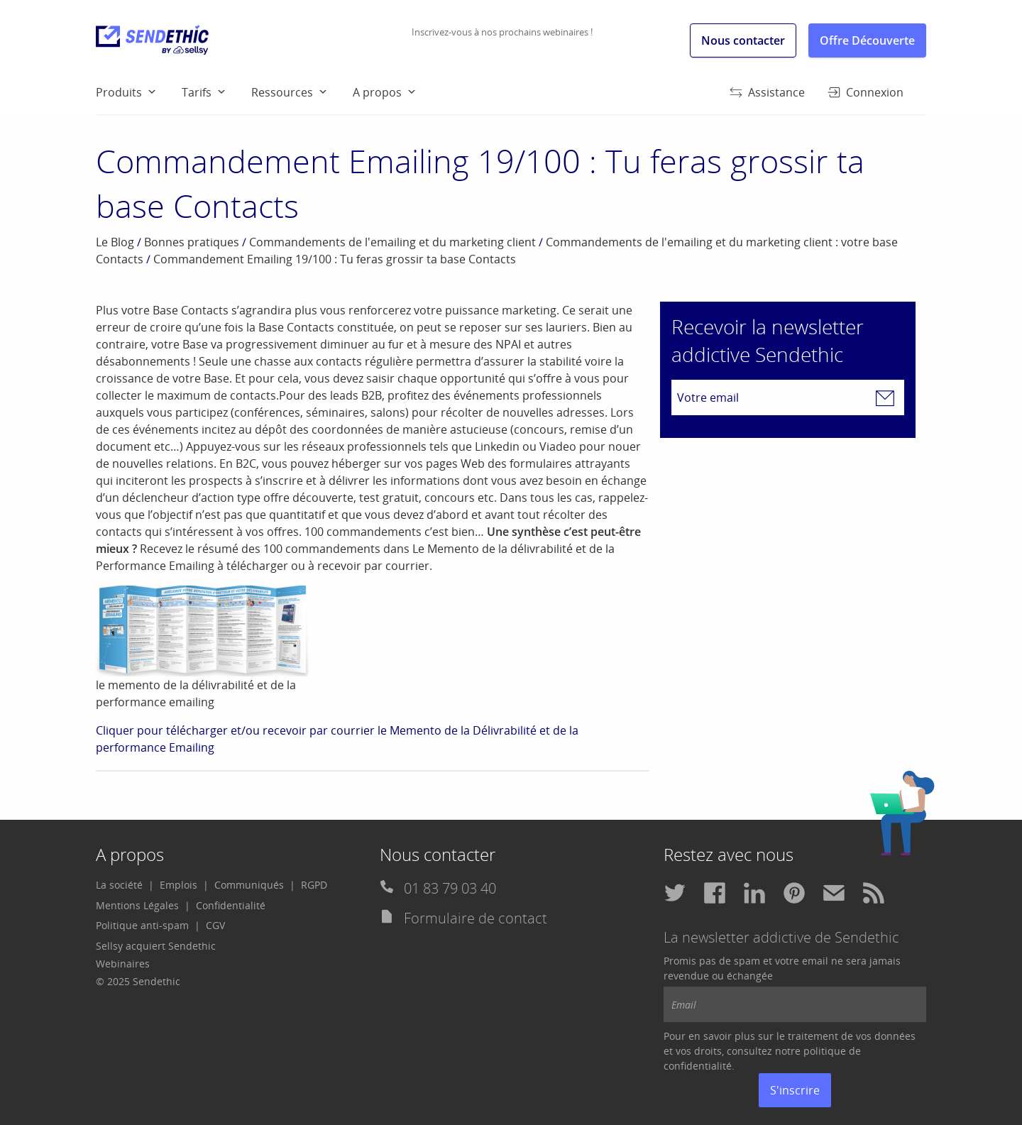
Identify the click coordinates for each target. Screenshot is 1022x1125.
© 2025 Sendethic (138, 981)
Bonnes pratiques (191, 242)
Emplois (178, 884)
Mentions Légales (137, 905)
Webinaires (123, 963)
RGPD (314, 884)
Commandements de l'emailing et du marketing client (392, 242)
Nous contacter (743, 40)
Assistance (767, 92)
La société (119, 884)
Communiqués (249, 884)
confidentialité (698, 1065)
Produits (119, 92)
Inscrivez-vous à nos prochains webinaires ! (502, 32)
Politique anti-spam (142, 925)
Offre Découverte (867, 40)
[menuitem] (139, 91)
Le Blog (115, 242)
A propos (377, 92)
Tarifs (196, 92)
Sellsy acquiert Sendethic (156, 946)
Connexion (865, 92)
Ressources (282, 92)
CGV (215, 925)
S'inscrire (795, 1090)
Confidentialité (230, 905)
